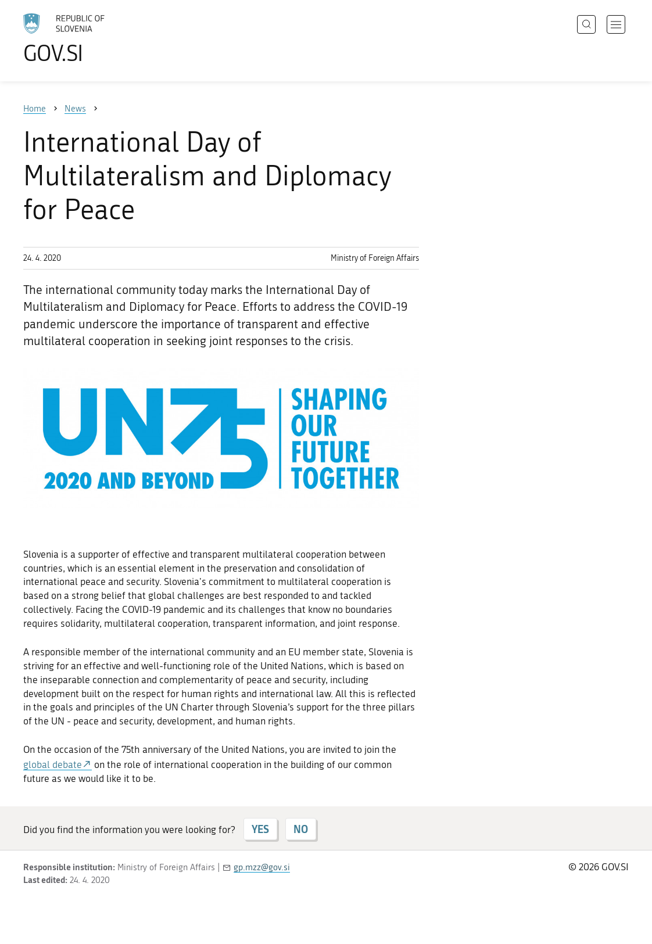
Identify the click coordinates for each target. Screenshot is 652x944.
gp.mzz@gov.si (262, 867)
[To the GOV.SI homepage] (96, 38)
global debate (52, 764)
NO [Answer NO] (300, 829)
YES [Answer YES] (260, 829)
